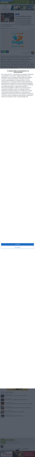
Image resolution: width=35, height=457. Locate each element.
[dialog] (17, 228)
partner (11, 74)
